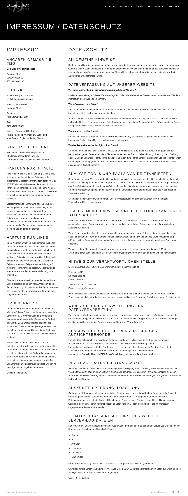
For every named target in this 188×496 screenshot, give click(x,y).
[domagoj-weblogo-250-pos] (18, 6)
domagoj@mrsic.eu (23, 99)
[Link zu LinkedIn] (178, 492)
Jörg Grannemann (15, 126)
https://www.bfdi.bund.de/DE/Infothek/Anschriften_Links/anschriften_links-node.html (116, 354)
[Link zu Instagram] (173, 492)
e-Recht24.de (20, 373)
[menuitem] (110, 6)
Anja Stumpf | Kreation (17, 117)
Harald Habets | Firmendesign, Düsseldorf (27, 135)
